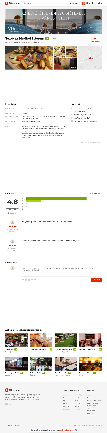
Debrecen (66, 398)
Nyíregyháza (66, 409)
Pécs (64, 400)
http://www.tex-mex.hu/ (82, 118)
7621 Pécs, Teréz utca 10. (83, 108)
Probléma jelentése (82, 142)
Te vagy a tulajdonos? (96, 142)
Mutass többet (39, 108)
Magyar (8, 425)
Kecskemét (66, 406)
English (16, 425)
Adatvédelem (91, 395)
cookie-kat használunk (66, 430)
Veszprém (78, 403)
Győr (76, 400)
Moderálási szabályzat (94, 400)
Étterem (7, 42)
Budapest (65, 395)
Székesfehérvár (79, 395)
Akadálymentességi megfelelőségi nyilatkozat (93, 406)
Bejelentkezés (74, 3)
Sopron (77, 406)
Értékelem (96, 280)
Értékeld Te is (95, 193)
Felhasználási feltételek (94, 398)
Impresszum (91, 410)
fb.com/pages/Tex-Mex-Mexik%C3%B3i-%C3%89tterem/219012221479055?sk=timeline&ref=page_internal (88, 121)
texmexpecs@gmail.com (82, 115)
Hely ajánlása (91, 413)
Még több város (79, 409)
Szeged (65, 403)
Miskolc (77, 398)
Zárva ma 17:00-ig (38, 42)
